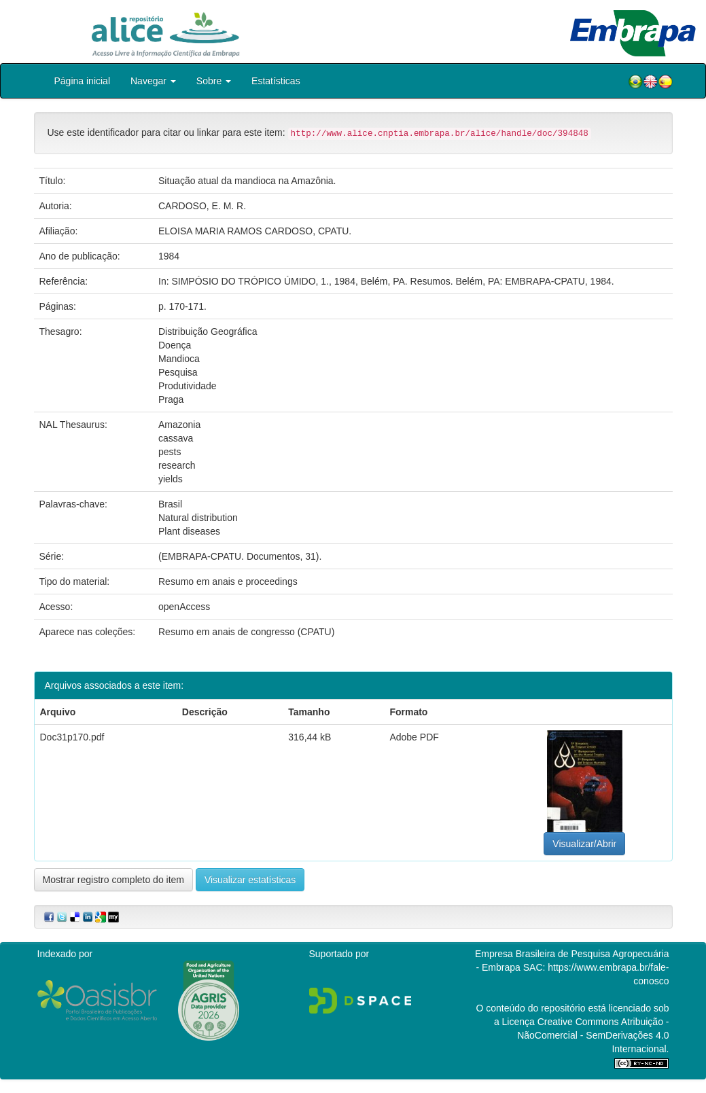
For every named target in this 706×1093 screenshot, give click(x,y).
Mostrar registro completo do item (114, 879)
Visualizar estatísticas (250, 879)
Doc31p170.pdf (72, 737)
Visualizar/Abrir (584, 843)
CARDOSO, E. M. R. (202, 205)
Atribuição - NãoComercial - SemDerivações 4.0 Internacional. (593, 1035)
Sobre (213, 80)
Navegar (153, 80)
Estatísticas (275, 80)
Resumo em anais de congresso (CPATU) (246, 631)
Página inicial (82, 80)
